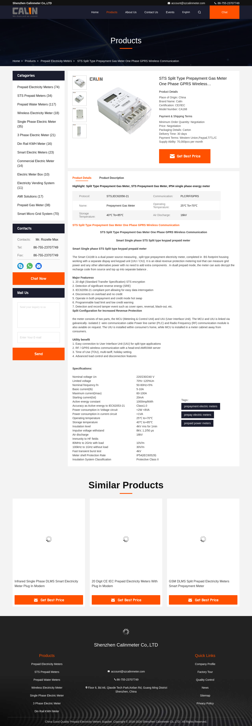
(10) (33, 174)
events (170, 12)
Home (94, 12)
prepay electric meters (197, 414)
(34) (34, 95)
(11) (36, 185)
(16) (34, 143)
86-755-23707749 (226, 3)
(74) (38, 87)
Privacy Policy (205, 703)
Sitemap (205, 695)
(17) (30, 196)
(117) (36, 104)
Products (112, 12)
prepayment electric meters (200, 406)
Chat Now (38, 279)
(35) (36, 124)
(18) (38, 113)
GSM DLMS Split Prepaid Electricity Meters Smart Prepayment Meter (199, 584)
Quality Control (205, 679)
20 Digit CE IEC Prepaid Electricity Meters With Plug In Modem (125, 584)
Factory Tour (205, 671)
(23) (35, 152)
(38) (33, 205)
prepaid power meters (197, 423)
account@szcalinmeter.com (186, 3)
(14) (35, 163)
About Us (131, 12)
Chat (225, 12)
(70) (38, 213)
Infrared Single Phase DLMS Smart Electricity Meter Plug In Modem (46, 584)
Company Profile (205, 664)
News (205, 687)
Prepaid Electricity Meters (56, 61)
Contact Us (151, 12)
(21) (36, 135)
